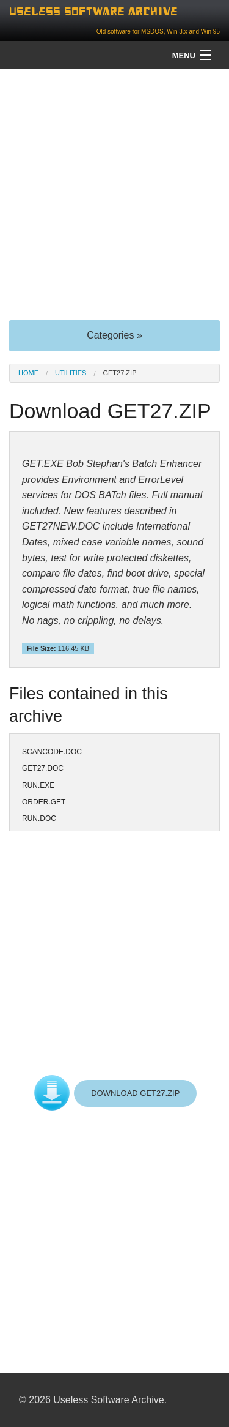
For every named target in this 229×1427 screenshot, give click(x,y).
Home (28, 372)
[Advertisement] (114, 193)
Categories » (114, 335)
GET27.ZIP (119, 372)
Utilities (70, 372)
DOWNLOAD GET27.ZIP (135, 1093)
